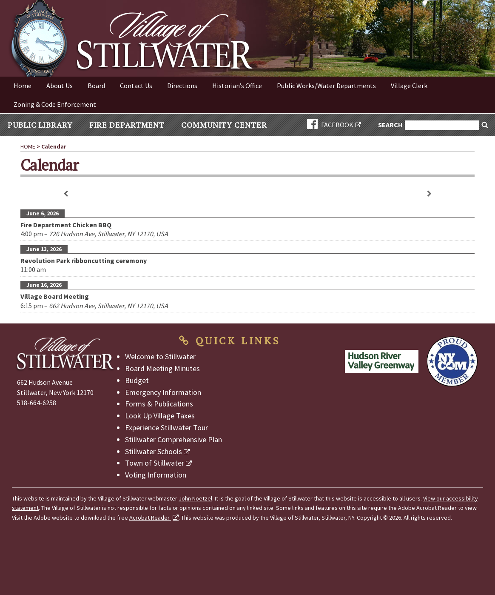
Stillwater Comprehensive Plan (173, 439)
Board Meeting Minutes (162, 368)
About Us (59, 85)
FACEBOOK (330, 124)
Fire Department (127, 125)
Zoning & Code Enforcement (55, 104)
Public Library (40, 125)
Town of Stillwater (154, 463)
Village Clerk (409, 85)
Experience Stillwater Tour (166, 427)
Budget (137, 380)
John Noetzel (195, 498)
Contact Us (136, 85)
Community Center (224, 125)
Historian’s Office (237, 85)
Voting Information (155, 475)
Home (22, 85)
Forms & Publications (159, 404)
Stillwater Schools (153, 451)
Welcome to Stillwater (160, 356)
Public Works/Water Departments (326, 85)
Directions (182, 85)
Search (391, 125)
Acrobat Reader (150, 517)
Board (96, 85)
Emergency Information (163, 392)
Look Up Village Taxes (160, 416)
